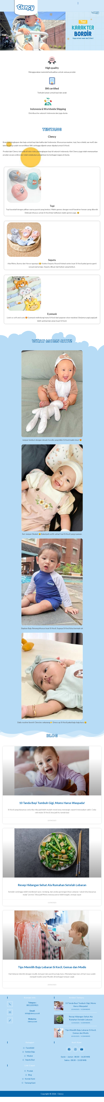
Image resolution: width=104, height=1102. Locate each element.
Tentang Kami (30, 1088)
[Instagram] (75, 1054)
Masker (30, 1061)
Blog (30, 1080)
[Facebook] (69, 1054)
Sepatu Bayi (30, 1065)
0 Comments (85, 1014)
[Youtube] (81, 1054)
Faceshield (30, 1053)
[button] (78, 3)
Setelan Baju (30, 1057)
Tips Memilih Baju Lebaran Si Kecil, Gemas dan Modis (52, 972)
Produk (30, 1076)
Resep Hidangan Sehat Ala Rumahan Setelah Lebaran (52, 890)
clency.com (32, 1026)
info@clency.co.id (32, 1018)
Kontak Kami (30, 1084)
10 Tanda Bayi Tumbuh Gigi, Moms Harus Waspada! (52, 808)
